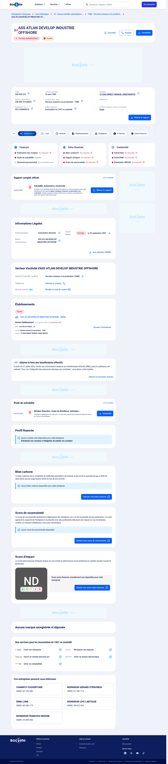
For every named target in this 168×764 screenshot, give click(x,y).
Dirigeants (101, 133)
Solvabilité (144, 32)
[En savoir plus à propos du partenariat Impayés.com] (110, 649)
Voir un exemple (108, 178)
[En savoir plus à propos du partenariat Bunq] (60, 656)
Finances (119, 133)
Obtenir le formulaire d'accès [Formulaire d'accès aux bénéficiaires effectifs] (101, 377)
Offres (68, 4)
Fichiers (39, 748)
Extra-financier (139, 133)
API (37, 755)
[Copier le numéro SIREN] (28, 93)
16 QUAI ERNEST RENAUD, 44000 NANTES (117, 94)
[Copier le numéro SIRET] (34, 101)
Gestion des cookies (115, 761)
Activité (60, 133)
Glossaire (82, 748)
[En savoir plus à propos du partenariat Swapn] (60, 649)
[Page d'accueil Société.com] (16, 4)
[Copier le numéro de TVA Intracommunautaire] (32, 108)
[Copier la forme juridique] (75, 108)
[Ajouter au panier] (102, 190)
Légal (45, 133)
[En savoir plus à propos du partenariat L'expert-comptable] (60, 664)
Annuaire (39, 751)
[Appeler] (126, 33)
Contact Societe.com (86, 744)
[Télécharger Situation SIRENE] (109, 233)
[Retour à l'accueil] (18, 740)
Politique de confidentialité (133, 761)
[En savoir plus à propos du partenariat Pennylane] (110, 656)
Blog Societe (126, 744)
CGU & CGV (101, 761)
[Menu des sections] (13, 133)
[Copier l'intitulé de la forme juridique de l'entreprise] (59, 233)
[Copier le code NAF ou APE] (82, 101)
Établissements (80, 133)
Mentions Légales (150, 761)
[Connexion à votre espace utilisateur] (149, 4)
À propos (92, 761)
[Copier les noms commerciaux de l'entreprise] (60, 240)
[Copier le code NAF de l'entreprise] (82, 276)
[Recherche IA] (27, 133)
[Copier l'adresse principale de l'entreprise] (138, 93)
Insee (102, 109)
